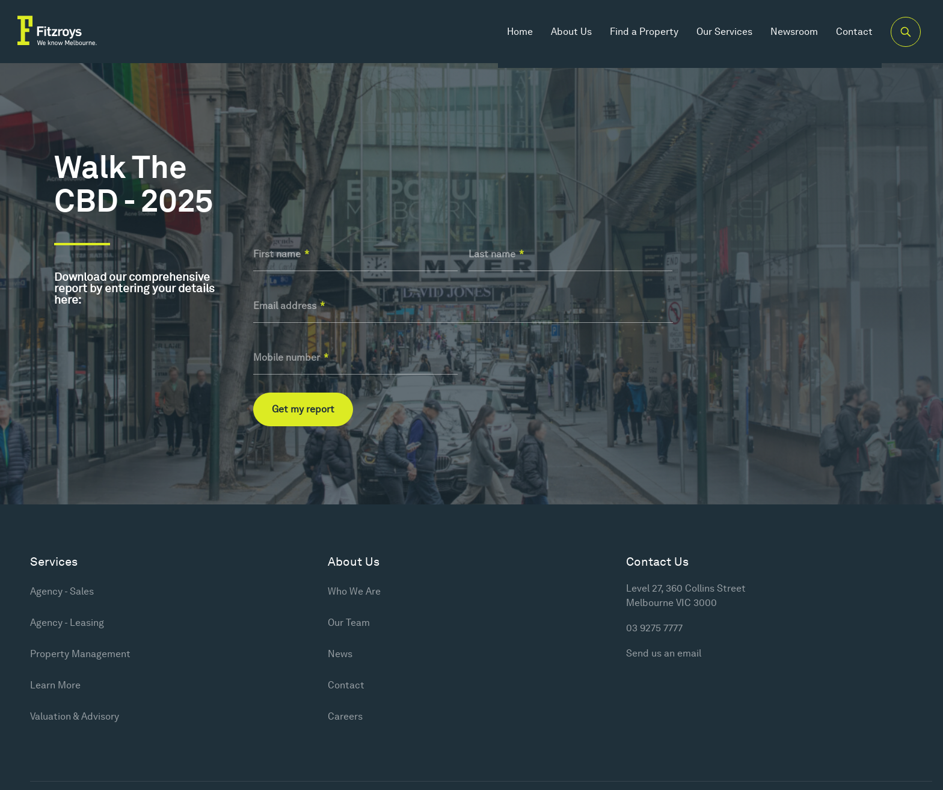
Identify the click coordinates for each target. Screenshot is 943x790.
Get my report (303, 409)
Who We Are (354, 591)
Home (512, 35)
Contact (846, 35)
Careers (345, 716)
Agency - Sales (62, 591)
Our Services (717, 35)
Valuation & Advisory (74, 716)
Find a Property (636, 35)
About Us (563, 35)
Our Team (349, 622)
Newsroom (786, 35)
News (340, 654)
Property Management (80, 654)
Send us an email (663, 653)
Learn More (55, 685)
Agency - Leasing (67, 622)
